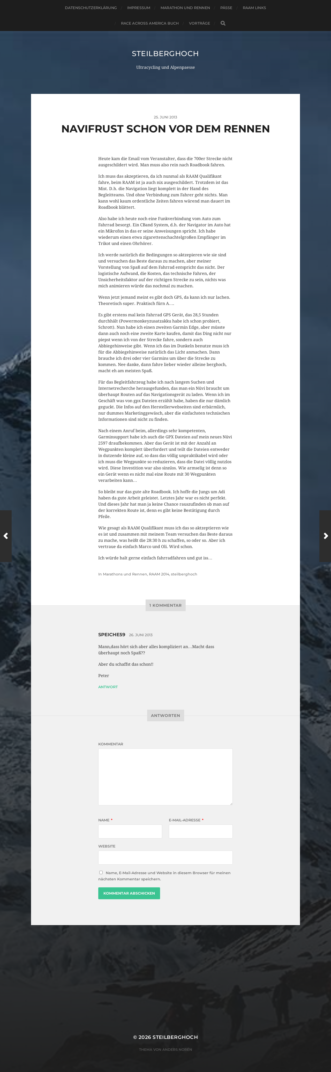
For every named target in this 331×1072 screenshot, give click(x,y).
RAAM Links (254, 7)
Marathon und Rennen (185, 7)
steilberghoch (165, 53)
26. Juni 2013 (141, 635)
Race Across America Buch (150, 23)
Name (105, 820)
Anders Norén (177, 1049)
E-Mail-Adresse (186, 820)
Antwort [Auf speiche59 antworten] (108, 687)
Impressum (138, 7)
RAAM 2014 (159, 574)
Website (106, 846)
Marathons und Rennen (125, 574)
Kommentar (110, 744)
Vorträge (199, 23)
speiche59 (111, 635)
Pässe (226, 7)
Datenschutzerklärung (91, 7)
